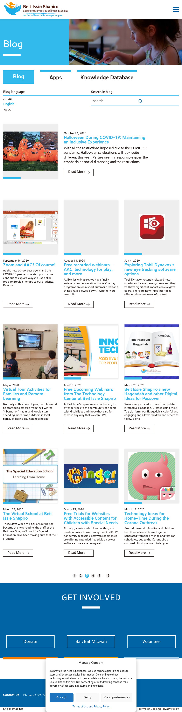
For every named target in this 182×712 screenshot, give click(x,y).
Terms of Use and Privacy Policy (91, 706)
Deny (87, 697)
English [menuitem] (8, 104)
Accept (61, 697)
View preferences (117, 697)
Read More (76, 172)
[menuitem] (47, 99)
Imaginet (17, 708)
